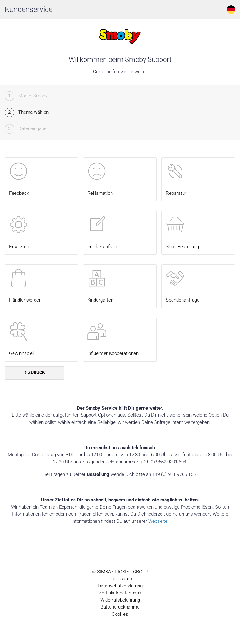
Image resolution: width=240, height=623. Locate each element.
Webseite (157, 521)
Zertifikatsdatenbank (120, 593)
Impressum (120, 579)
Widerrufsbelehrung (120, 600)
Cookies (120, 614)
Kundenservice (28, 9)
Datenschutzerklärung (120, 586)
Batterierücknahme (120, 607)
